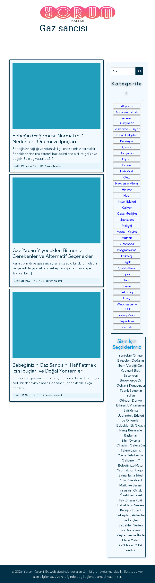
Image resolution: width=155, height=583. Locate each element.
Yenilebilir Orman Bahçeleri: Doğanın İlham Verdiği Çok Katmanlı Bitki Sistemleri (130, 365)
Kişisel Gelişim (127, 214)
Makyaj (127, 226)
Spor (126, 274)
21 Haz (25, 166)
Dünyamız (127, 153)
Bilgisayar (126, 141)
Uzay (126, 298)
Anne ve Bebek (127, 112)
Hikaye (127, 189)
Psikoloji (127, 256)
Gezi (126, 177)
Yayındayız (126, 321)
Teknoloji (126, 292)
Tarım (127, 286)
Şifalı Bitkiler (126, 268)
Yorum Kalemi (52, 166)
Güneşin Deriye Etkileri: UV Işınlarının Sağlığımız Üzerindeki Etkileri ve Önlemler (130, 410)
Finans (126, 165)
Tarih (126, 280)
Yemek (127, 327)
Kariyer (127, 207)
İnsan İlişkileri (127, 201)
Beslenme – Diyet (127, 129)
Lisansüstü (127, 220)
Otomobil (127, 244)
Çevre (127, 147)
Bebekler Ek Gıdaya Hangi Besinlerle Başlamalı (130, 430)
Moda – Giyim (127, 232)
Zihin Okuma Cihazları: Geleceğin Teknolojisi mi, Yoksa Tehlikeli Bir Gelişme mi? (130, 450)
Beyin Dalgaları (126, 135)
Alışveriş (127, 106)
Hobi (127, 195)
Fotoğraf (126, 171)
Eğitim (126, 159)
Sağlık (127, 262)
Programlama (126, 250)
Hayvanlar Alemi (126, 183)
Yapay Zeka (126, 315)
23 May (25, 280)
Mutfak (127, 238)
